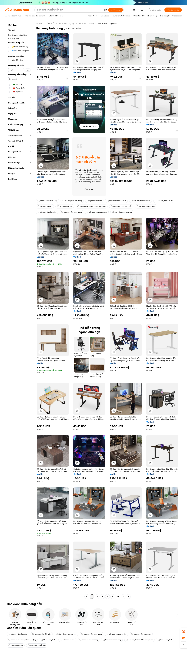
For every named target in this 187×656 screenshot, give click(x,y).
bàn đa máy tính (165, 640)
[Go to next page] (128, 596)
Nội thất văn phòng (86, 23)
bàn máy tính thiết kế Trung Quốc (139, 640)
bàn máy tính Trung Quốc (121, 206)
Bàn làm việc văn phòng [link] (107, 23)
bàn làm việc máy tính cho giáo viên (91, 206)
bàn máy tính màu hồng (47, 201)
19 (123, 596)
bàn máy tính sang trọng (71, 212)
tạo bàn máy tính (94, 201)
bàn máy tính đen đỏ (164, 201)
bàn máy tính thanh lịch (122, 212)
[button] (105, 9)
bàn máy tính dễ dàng (88, 640)
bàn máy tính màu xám (116, 201)
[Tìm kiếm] (115, 10)
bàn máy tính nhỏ (64, 206)
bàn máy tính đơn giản (146, 206)
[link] (183, 631)
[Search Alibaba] (69, 9)
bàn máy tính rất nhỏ (37, 645)
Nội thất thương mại (66, 23)
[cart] (142, 10)
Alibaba (39, 23)
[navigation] (20, 310)
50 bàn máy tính (48, 640)
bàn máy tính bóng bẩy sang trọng (22, 640)
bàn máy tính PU (45, 206)
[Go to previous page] (86, 596)
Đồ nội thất (50, 23)
